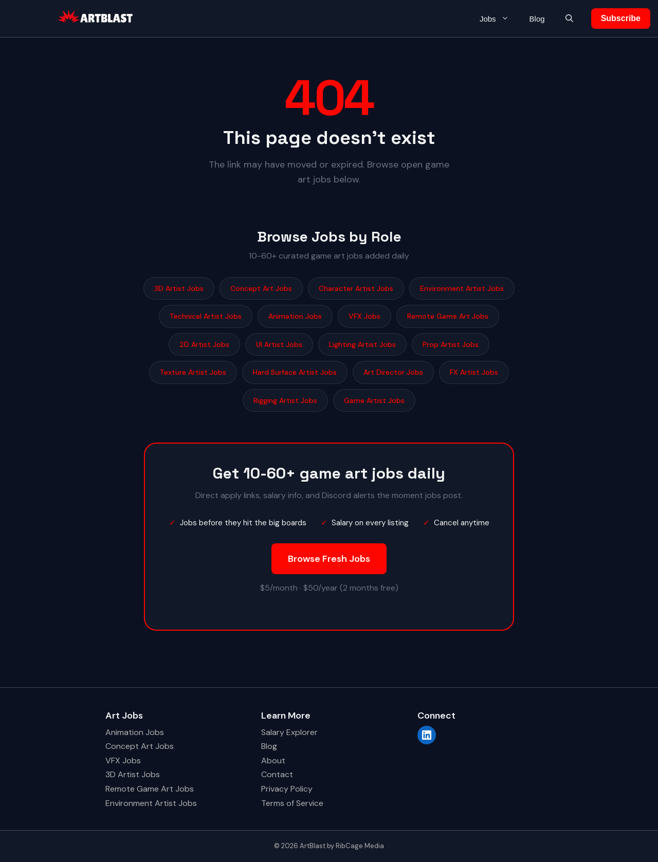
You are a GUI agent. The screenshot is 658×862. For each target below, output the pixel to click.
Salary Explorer (289, 732)
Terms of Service (292, 803)
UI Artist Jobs (279, 344)
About (273, 760)
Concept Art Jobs (261, 288)
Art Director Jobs (393, 372)
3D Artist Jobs (179, 288)
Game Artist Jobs (374, 400)
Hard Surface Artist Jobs (295, 372)
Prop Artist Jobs (451, 344)
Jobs (499, 18)
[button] (569, 18)
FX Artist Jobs (474, 372)
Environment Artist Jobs (462, 288)
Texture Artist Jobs (193, 372)
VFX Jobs (364, 316)
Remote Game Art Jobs (447, 316)
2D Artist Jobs (204, 344)
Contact (277, 774)
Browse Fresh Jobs (329, 559)
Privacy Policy (287, 788)
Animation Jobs (295, 316)
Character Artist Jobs (356, 288)
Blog (537, 18)
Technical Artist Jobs (206, 316)
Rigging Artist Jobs (285, 400)
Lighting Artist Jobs (362, 344)
